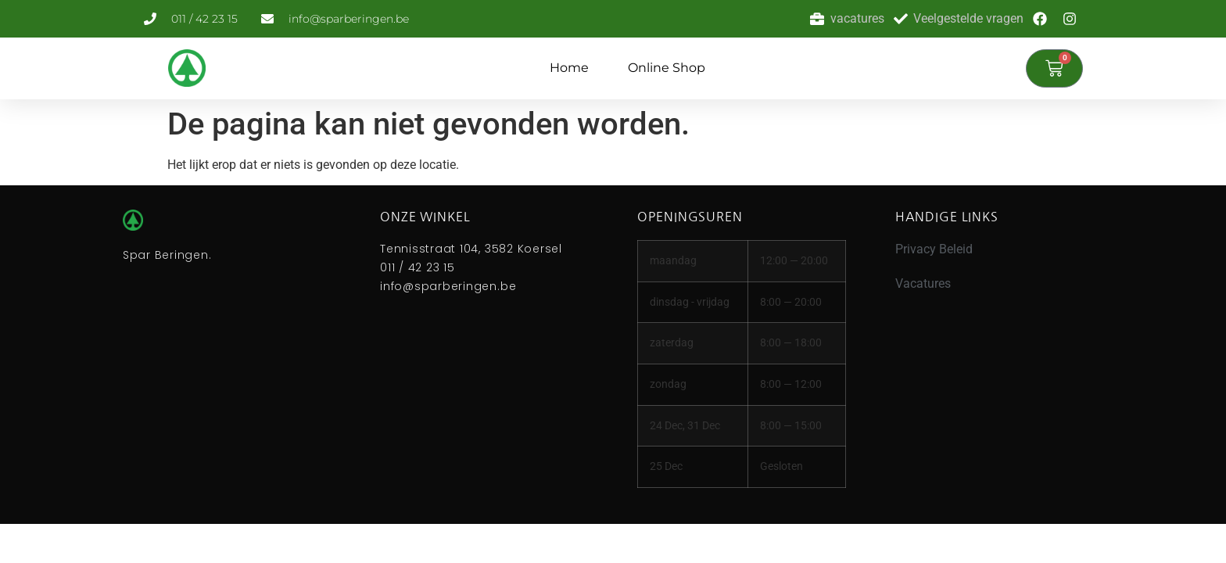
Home (569, 67)
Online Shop (666, 67)
